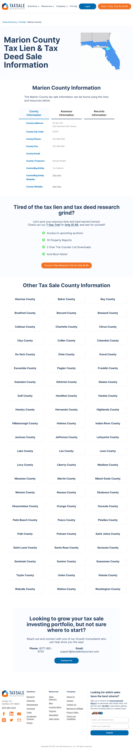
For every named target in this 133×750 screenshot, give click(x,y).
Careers (70, 701)
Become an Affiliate (75, 708)
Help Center (54, 719)
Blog (51, 703)
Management (32, 705)
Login (87, 6)
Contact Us (71, 705)
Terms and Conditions (71, 717)
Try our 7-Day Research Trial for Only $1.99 (67, 265)
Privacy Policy (73, 712)
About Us (71, 697)
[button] (33, 6)
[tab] (34, 113)
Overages (31, 708)
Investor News (55, 707)
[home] (13, 6)
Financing (31, 701)
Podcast (52, 711)
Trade (29, 712)
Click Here (56, 175)
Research (31, 697)
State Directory (53, 698)
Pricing (73, 6)
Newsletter (53, 715)
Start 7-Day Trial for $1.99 (114, 6)
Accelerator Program (31, 717)
